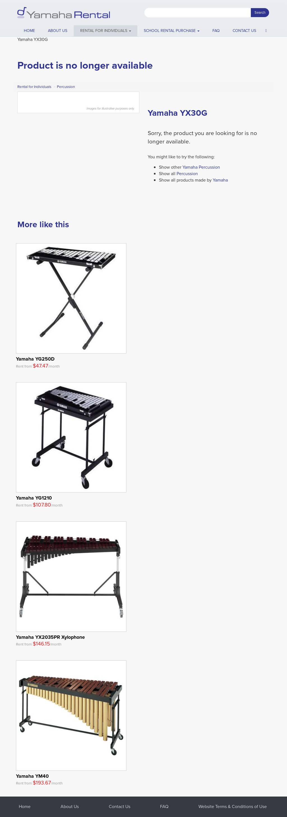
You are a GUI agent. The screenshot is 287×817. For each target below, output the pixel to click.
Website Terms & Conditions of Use (232, 806)
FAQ (216, 31)
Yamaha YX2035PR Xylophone (50, 637)
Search (259, 12)
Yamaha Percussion (201, 167)
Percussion (66, 86)
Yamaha (220, 180)
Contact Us (119, 806)
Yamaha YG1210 (34, 498)
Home (29, 31)
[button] (106, 30)
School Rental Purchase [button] (172, 31)
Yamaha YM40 (32, 776)
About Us (70, 806)
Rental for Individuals (34, 86)
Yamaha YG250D (35, 359)
